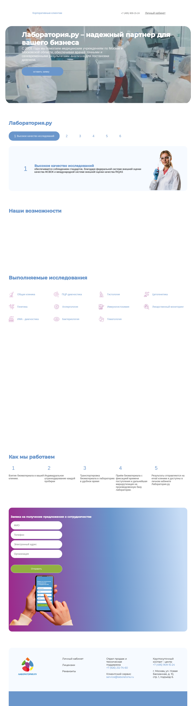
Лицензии (68, 665)
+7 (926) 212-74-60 (117, 667)
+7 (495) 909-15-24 (130, 13)
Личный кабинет (155, 13)
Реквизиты (69, 671)
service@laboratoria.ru (120, 677)
